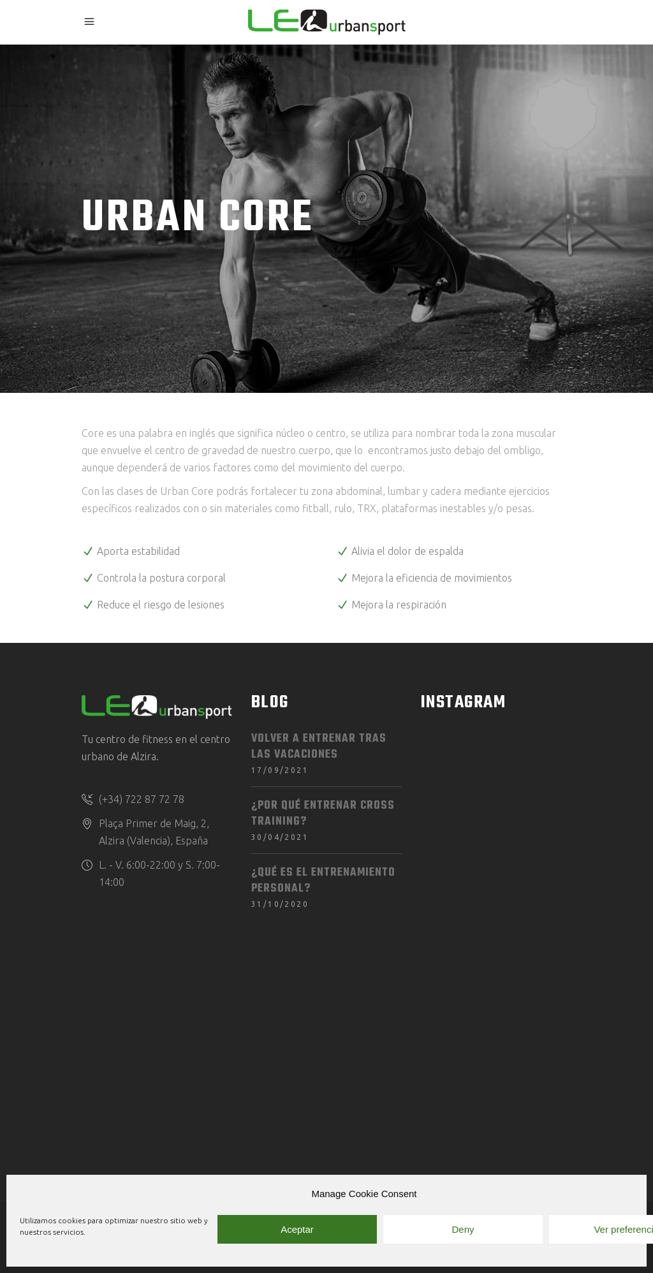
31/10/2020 (280, 904)
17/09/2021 (280, 770)
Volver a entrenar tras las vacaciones (318, 747)
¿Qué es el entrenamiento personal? (323, 881)
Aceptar (297, 1229)
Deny (462, 1229)
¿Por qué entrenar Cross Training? (323, 814)
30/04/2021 (280, 837)
